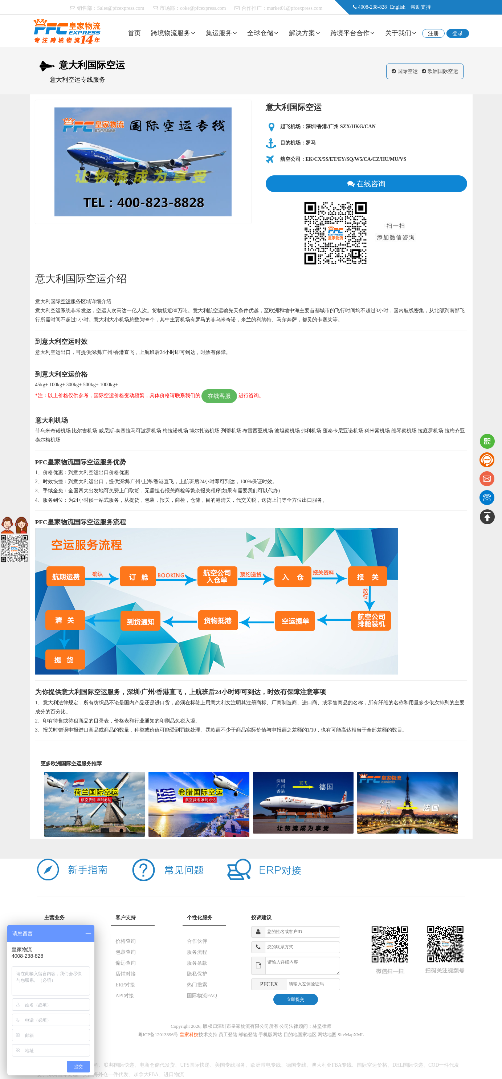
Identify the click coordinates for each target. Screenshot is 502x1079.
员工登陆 (228, 1034)
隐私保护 (197, 974)
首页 (134, 33)
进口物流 (174, 1074)
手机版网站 (270, 1034)
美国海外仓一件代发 (105, 1074)
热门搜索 (197, 985)
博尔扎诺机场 (204, 430)
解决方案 (304, 33)
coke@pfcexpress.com (203, 8)
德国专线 (296, 1065)
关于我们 (400, 33)
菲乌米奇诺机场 (53, 430)
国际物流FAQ (202, 995)
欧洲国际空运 (443, 71)
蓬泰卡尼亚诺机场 (343, 430)
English (397, 7)
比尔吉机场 (84, 430)
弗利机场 (311, 430)
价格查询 (125, 941)
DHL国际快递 (407, 1065)
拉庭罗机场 (430, 430)
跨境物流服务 (173, 33)
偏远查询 (125, 963)
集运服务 (221, 33)
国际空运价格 (372, 1065)
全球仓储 (262, 33)
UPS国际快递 (195, 1065)
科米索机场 (377, 430)
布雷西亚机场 (257, 430)
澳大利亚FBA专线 (331, 1065)
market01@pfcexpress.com (294, 8)
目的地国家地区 (300, 1034)
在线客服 (219, 396)
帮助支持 (421, 7)
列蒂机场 (231, 430)
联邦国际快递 (119, 1065)
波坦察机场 (287, 430)
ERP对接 (125, 985)
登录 (457, 33)
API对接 (124, 995)
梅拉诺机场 (175, 430)
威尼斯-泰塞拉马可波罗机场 (130, 430)
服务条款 (197, 963)
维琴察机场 (404, 430)
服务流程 (197, 952)
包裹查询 (125, 952)
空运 (66, 301)
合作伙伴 (197, 941)
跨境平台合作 (352, 33)
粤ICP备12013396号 (158, 1034)
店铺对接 (125, 974)
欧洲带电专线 (265, 1065)
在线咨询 (366, 183)
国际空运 (407, 71)
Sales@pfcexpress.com (120, 8)
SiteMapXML (351, 1034)
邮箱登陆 (247, 1034)
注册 (433, 33)
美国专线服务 (230, 1065)
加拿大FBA (146, 1074)
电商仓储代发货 (157, 1065)
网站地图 (327, 1034)
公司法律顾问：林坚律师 (305, 1026)
